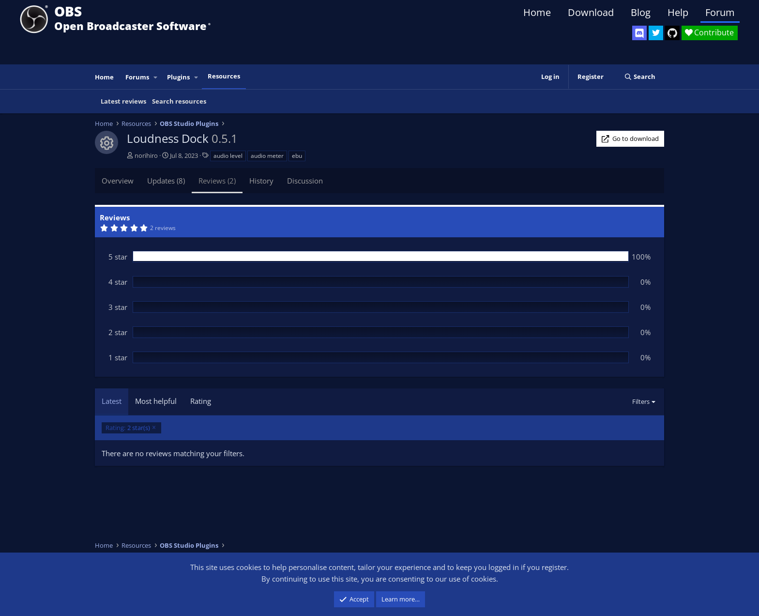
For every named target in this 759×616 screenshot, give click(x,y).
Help (678, 12)
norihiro (146, 155)
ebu (297, 156)
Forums (137, 77)
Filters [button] (641, 401)
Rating (200, 401)
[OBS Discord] (639, 33)
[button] (156, 77)
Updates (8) (166, 180)
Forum (720, 12)
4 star (117, 282)
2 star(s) (128, 428)
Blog (641, 12)
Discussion (305, 180)
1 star (117, 357)
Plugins (178, 77)
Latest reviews (123, 101)
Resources (224, 76)
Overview (118, 180)
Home (537, 12)
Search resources (179, 101)
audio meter (267, 156)
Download (591, 12)
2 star (117, 332)
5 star (117, 257)
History (261, 180)
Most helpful (156, 401)
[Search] (639, 77)
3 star (117, 307)
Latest (111, 401)
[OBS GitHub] (672, 33)
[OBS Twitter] (656, 33)
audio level (228, 156)
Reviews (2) (217, 180)
